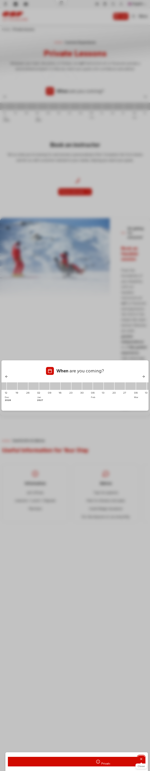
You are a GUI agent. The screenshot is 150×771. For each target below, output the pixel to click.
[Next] (144, 377)
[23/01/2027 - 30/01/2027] (76, 386)
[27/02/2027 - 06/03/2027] (130, 386)
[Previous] (6, 377)
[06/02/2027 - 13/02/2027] (98, 386)
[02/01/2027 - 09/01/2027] (44, 386)
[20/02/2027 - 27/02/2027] (120, 386)
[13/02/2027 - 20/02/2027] (109, 386)
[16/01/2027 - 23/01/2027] (66, 386)
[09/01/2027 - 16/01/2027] (55, 386)
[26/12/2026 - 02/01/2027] (33, 386)
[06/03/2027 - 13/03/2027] (141, 386)
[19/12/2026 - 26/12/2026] (23, 386)
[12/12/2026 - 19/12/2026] (12, 386)
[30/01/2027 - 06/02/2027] (87, 386)
